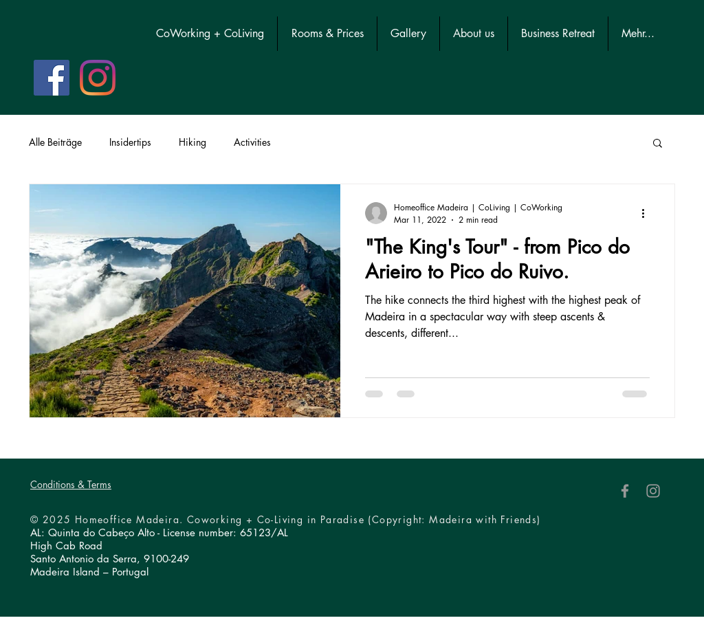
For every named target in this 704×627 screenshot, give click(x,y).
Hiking (192, 141)
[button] (657, 144)
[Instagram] (98, 78)
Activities (252, 141)
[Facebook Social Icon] (51, 78)
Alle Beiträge (55, 141)
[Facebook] (625, 491)
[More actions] (647, 213)
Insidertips (130, 141)
